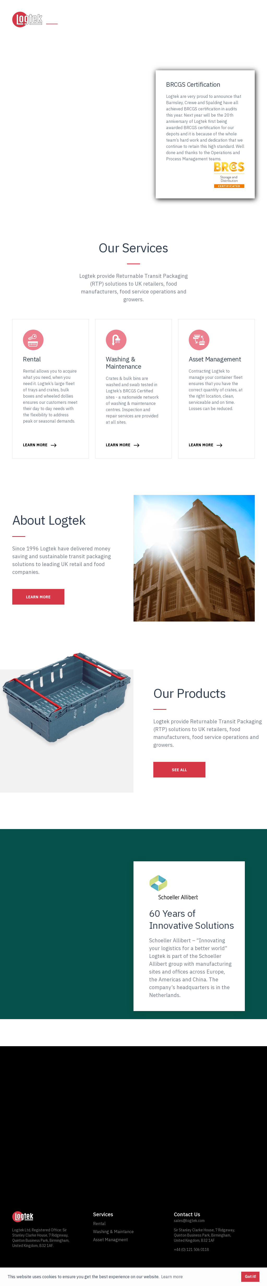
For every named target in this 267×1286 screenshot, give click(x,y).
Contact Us (241, 19)
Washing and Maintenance (103, 19)
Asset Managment (110, 1240)
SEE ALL (179, 770)
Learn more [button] (172, 1276)
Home (52, 19)
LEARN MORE (38, 597)
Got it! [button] (250, 1276)
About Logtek (204, 19)
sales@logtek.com (189, 1220)
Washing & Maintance (113, 1231)
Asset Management (163, 19)
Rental (74, 19)
